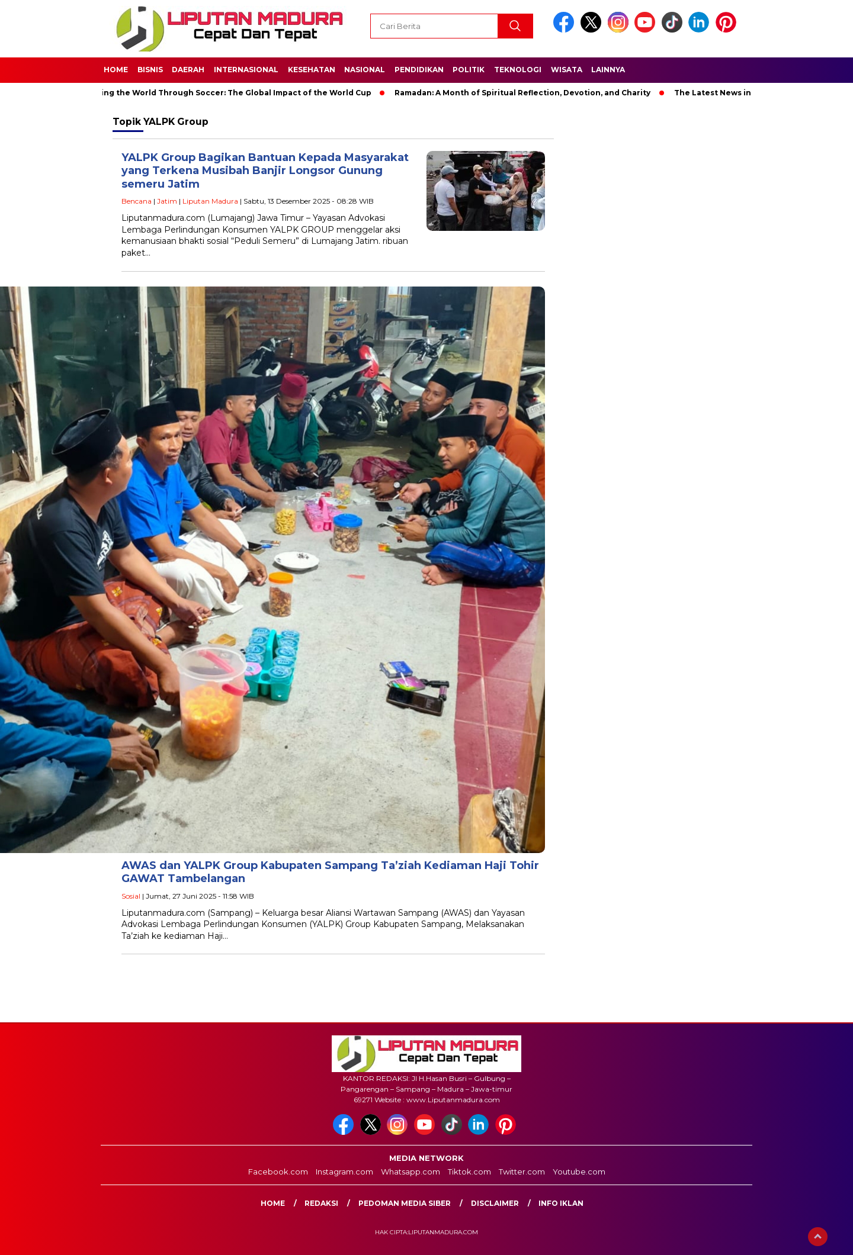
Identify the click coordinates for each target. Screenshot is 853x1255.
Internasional (246, 69)
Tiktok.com (469, 1171)
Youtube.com (579, 1171)
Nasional (364, 69)
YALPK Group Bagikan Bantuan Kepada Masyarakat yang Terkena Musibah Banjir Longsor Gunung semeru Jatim (265, 171)
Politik (469, 69)
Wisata (566, 69)
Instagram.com (344, 1171)
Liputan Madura (210, 201)
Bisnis (150, 69)
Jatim (167, 201)
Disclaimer (495, 1203)
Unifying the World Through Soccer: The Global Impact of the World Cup (230, 92)
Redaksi (321, 1203)
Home (116, 69)
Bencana (136, 201)
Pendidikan (419, 69)
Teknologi (517, 69)
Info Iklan (560, 1203)
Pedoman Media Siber (404, 1203)
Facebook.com (278, 1171)
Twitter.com (522, 1171)
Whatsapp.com (410, 1171)
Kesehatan (311, 69)
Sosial (130, 896)
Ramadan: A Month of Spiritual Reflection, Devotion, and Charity (527, 92)
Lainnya (608, 69)
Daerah (188, 69)
